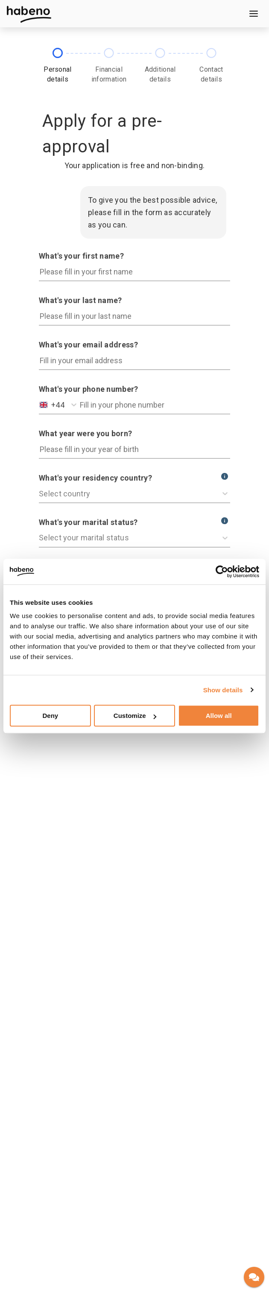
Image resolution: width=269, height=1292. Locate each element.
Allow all (219, 715)
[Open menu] (253, 13)
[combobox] (40, 405)
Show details (223, 690)
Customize (135, 715)
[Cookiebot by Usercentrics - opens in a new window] (221, 571)
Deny (50, 715)
